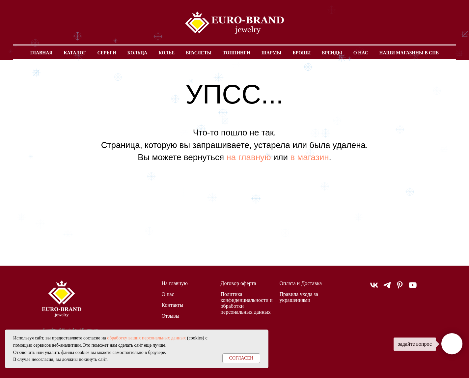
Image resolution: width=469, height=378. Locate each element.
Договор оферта (238, 283)
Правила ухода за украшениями (299, 297)
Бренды (332, 52)
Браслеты (198, 52)
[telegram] (387, 288)
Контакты (172, 305)
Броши (301, 52)
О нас (360, 52)
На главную (175, 283)
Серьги (106, 52)
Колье (166, 52)
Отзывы (170, 316)
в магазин (309, 157)
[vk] (374, 288)
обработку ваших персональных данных (146, 337)
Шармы (272, 52)
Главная (41, 52)
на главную (248, 157)
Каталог (75, 52)
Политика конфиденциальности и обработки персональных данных (247, 303)
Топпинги (236, 52)
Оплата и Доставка (301, 283)
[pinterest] (399, 288)
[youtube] (412, 288)
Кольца (137, 52)
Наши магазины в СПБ (409, 52)
